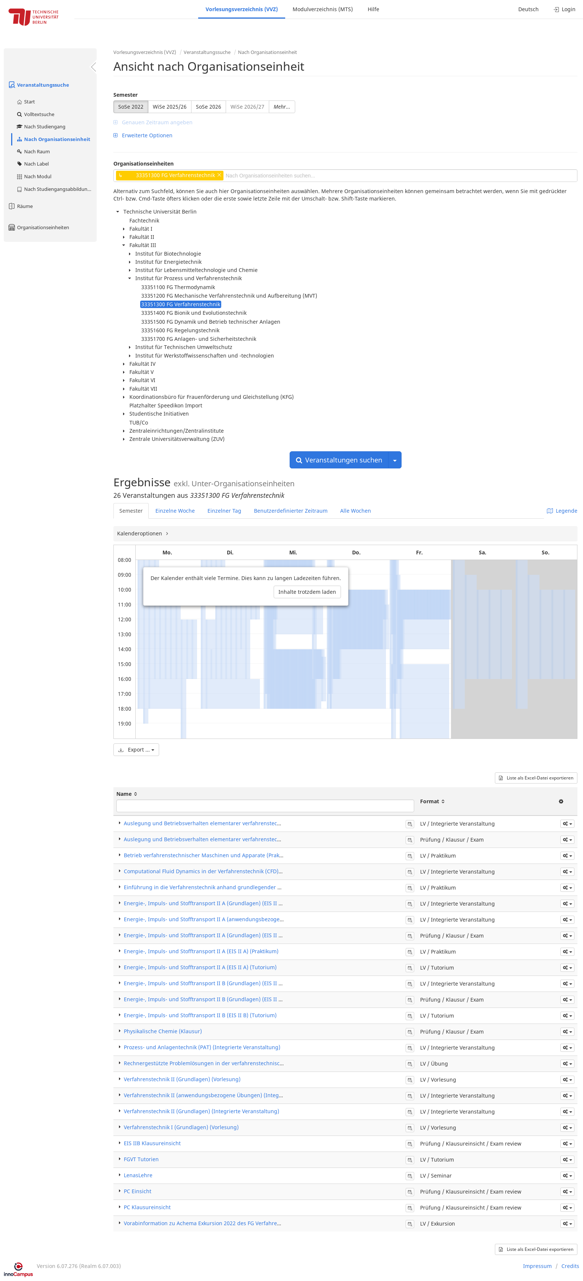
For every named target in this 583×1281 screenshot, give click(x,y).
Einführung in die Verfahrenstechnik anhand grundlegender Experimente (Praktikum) (231, 887)
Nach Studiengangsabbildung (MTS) (56, 189)
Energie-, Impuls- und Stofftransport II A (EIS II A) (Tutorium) (200, 967)
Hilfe (373, 9)
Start (25, 101)
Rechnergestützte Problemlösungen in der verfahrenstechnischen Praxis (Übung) (226, 1063)
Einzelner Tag (224, 510)
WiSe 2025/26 (170, 106)
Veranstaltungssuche (38, 84)
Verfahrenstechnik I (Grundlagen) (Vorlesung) (181, 1127)
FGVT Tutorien (141, 1159)
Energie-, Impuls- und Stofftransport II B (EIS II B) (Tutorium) (200, 1015)
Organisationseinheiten (38, 227)
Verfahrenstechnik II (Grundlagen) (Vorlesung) (182, 1079)
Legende (562, 510)
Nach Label (32, 163)
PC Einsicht (137, 1191)
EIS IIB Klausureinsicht (152, 1143)
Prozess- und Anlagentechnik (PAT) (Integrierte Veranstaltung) (202, 1047)
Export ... (136, 749)
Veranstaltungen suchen (339, 459)
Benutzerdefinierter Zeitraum (291, 510)
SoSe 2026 (208, 106)
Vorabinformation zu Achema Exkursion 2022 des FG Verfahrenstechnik (212, 1223)
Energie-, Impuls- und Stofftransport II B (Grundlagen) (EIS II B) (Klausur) (216, 999)
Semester (125, 94)
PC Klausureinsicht (147, 1207)
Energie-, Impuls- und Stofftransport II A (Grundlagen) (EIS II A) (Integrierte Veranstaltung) (238, 903)
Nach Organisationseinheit (53, 139)
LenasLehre (138, 1175)
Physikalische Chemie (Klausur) (163, 1031)
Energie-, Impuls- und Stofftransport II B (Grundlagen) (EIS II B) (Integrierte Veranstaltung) (238, 983)
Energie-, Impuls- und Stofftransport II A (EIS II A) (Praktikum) (201, 951)
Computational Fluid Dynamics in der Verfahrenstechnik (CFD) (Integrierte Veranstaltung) (236, 871)
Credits (570, 1265)
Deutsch (528, 9)
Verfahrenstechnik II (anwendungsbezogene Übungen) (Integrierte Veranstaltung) (227, 1095)
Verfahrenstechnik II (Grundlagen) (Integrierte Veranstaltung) (201, 1111)
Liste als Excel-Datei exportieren (536, 778)
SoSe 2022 (131, 106)
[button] (567, 824)
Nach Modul (33, 176)
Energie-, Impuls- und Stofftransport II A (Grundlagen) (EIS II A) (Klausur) (216, 935)
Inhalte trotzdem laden (307, 591)
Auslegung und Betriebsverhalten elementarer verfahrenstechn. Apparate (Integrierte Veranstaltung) (251, 823)
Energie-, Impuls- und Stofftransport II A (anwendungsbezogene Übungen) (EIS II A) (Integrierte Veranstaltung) (264, 919)
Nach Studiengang (40, 126)
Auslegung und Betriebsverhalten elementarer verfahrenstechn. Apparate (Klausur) (229, 839)
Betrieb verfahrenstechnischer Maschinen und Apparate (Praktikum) (209, 855)
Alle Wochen (355, 510)
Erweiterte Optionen (143, 135)
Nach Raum (33, 151)
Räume (20, 206)
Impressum (537, 1265)
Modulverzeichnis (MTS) (323, 9)
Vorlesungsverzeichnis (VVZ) (242, 9)
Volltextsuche (35, 114)
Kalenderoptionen (140, 533)
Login (565, 9)
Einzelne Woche (175, 510)
